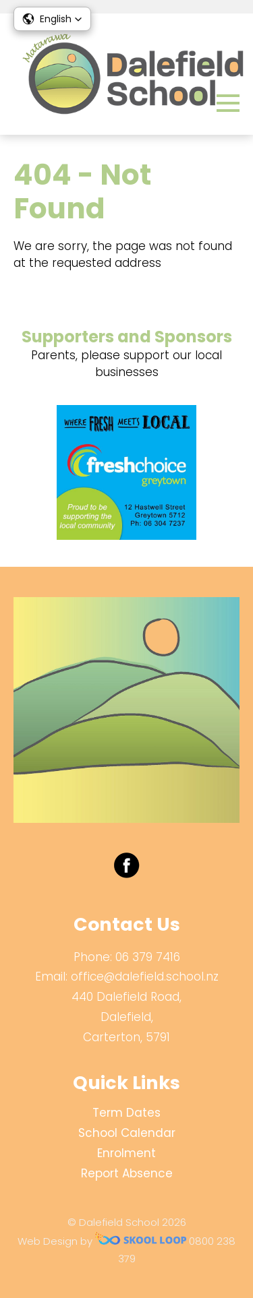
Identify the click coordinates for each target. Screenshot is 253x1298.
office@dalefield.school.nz (145, 976)
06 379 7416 (147, 957)
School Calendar (126, 1133)
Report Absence (127, 1173)
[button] (52, 19)
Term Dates (126, 1113)
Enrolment (126, 1153)
